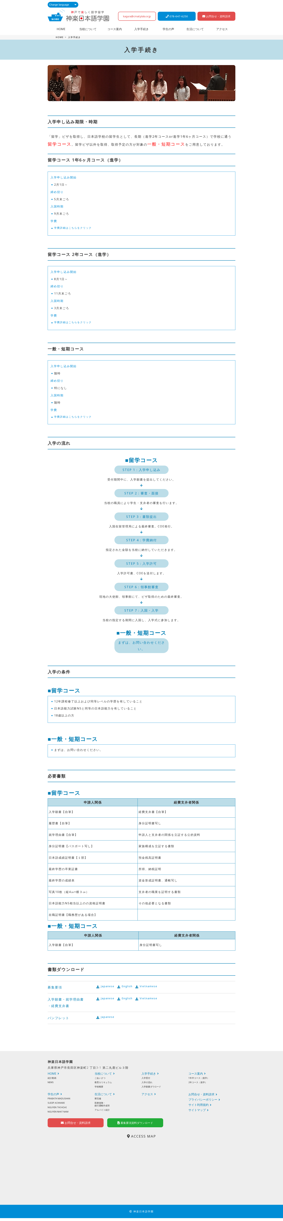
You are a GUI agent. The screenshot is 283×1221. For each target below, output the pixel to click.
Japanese (108, 987)
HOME (61, 29)
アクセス (222, 29)
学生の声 (168, 29)
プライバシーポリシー (202, 1099)
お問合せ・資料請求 (216, 16)
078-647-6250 (177, 16)
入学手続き (141, 29)
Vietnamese (153, 987)
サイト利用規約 (198, 1105)
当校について (88, 29)
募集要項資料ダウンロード (135, 1125)
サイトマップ (197, 1110)
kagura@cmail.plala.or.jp (137, 16)
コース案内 (114, 29)
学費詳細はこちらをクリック (75, 228)
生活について (195, 29)
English (129, 987)
